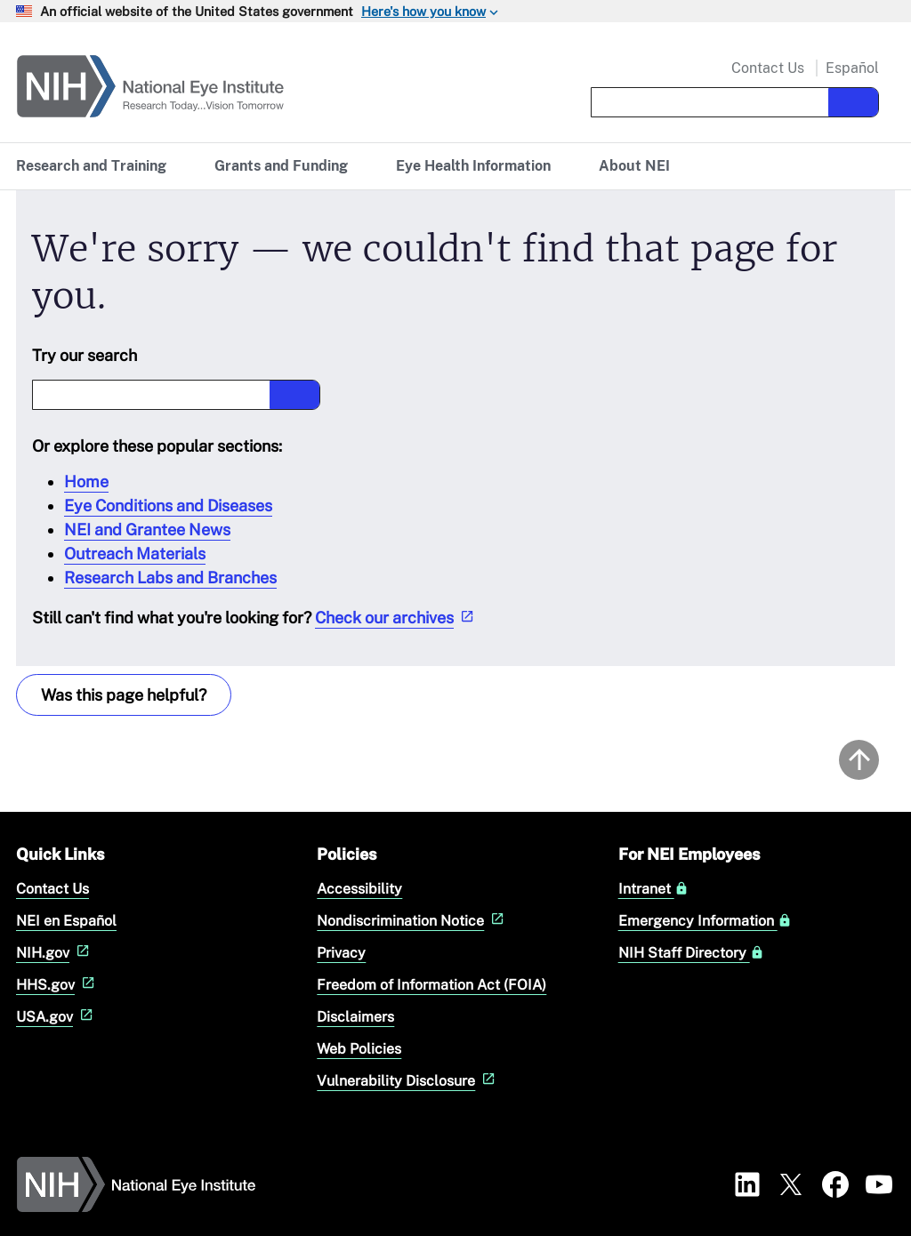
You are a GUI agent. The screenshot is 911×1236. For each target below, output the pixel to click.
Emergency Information (705, 921)
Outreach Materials (135, 553)
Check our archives (396, 617)
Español (852, 68)
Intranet (653, 889)
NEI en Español (66, 920)
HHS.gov (57, 984)
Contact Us (767, 68)
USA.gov (56, 1016)
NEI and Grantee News (147, 529)
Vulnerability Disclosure (408, 1080)
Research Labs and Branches (170, 577)
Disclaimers (355, 1016)
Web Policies (359, 1048)
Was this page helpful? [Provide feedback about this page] (123, 695)
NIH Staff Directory (691, 953)
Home (86, 481)
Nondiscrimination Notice (412, 920)
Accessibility (359, 888)
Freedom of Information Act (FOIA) (431, 984)
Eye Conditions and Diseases (168, 505)
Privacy (341, 952)
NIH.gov (54, 952)
